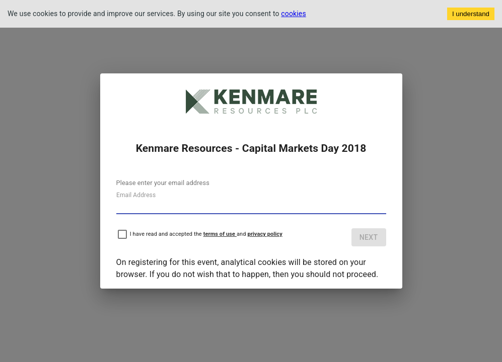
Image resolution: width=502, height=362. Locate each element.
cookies (293, 14)
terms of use (220, 234)
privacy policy (264, 234)
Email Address (136, 195)
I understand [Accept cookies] (470, 14)
